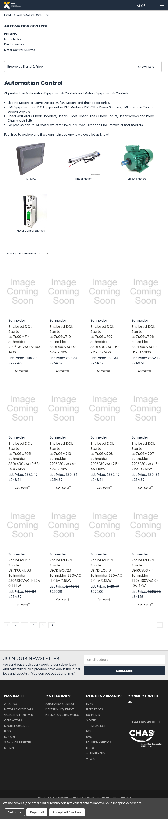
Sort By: (12, 253)
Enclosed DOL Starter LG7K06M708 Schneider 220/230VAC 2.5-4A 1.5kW (104, 456)
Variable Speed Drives (18, 715)
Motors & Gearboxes (18, 709)
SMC (89, 737)
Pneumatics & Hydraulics (62, 715)
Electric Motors (14, 44)
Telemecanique (96, 726)
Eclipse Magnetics (98, 742)
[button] (83, 66)
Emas (89, 704)
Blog (7, 731)
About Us (10, 704)
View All (91, 759)
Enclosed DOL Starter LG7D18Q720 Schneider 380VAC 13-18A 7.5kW (65, 570)
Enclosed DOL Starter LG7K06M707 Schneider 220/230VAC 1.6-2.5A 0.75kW (146, 456)
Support (9, 737)
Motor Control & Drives (19, 50)
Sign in (9, 742)
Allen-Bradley (95, 753)
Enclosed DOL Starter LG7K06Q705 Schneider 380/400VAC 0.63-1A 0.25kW (24, 456)
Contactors (13, 720)
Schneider (93, 715)
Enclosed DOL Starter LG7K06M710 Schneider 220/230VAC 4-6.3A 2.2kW (63, 456)
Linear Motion (13, 39)
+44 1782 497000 (146, 722)
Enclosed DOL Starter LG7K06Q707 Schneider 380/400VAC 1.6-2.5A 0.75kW (104, 339)
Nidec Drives (94, 709)
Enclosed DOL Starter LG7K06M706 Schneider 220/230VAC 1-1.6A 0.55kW (24, 573)
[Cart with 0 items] (154, 5)
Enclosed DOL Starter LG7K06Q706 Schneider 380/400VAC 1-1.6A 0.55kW (145, 339)
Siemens (91, 720)
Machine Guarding (16, 726)
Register (25, 742)
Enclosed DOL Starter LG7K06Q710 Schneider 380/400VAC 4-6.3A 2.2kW (63, 339)
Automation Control (59, 704)
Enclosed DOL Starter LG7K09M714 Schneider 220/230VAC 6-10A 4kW (24, 339)
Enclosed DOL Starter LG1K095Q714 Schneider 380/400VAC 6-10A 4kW (145, 573)
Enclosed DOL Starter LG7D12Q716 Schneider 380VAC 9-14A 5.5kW (106, 570)
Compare (22, 371)
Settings (14, 812)
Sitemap (9, 748)
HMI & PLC (10, 34)
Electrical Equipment (59, 709)
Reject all (37, 812)
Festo (90, 748)
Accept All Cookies (67, 812)
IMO (88, 731)
